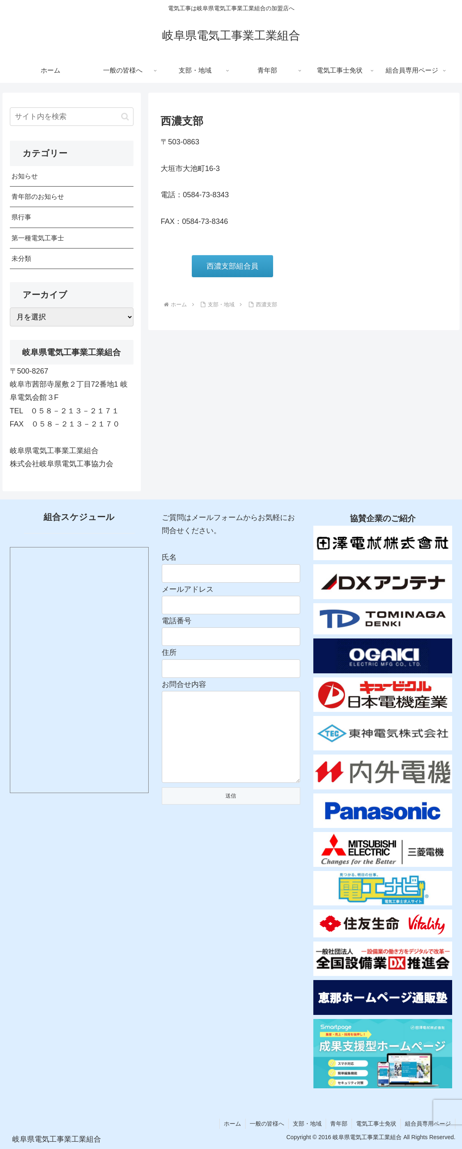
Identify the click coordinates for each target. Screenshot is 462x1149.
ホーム (232, 1123)
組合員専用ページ (428, 1123)
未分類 (21, 258)
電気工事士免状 (376, 1123)
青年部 (338, 1123)
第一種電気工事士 (37, 238)
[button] (125, 116)
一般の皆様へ (267, 1123)
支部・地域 (307, 1123)
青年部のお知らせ (37, 196)
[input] (72, 116)
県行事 (21, 217)
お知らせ (24, 176)
